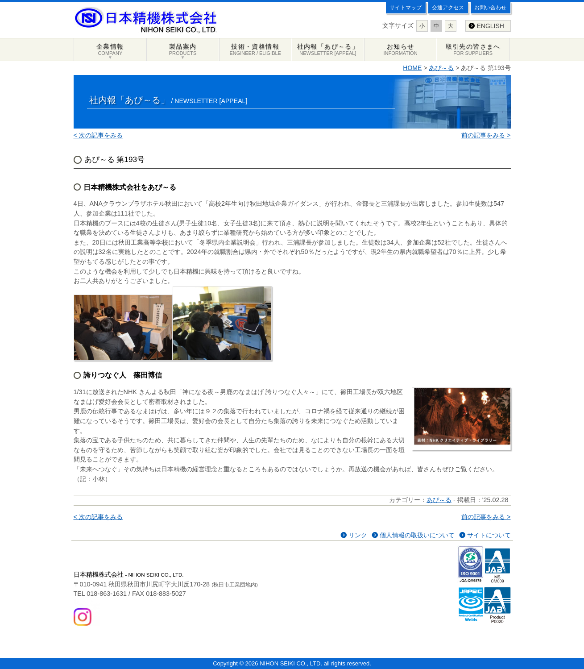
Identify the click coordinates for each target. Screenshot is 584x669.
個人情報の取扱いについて (417, 535)
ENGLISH (490, 25)
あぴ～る (441, 67)
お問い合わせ (490, 7)
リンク (357, 535)
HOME (412, 67)
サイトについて (489, 535)
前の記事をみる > (485, 135)
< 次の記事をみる (98, 135)
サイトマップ (405, 7)
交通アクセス (448, 7)
